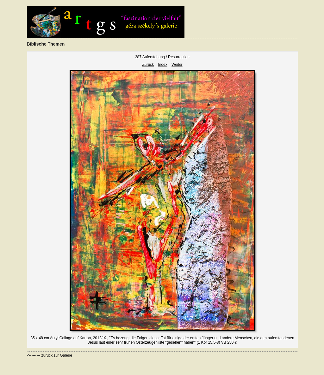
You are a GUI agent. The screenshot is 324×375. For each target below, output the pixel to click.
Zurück (148, 64)
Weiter (176, 64)
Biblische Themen (46, 44)
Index (162, 64)
